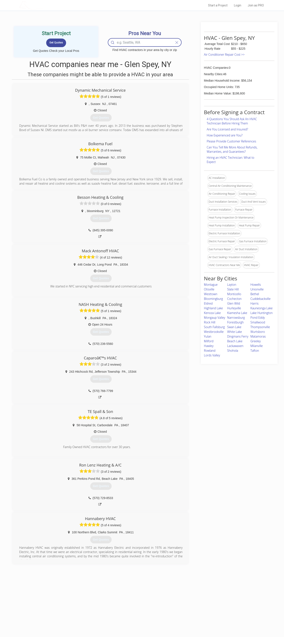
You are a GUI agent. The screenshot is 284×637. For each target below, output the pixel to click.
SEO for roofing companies (207, 620)
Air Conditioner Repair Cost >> (224, 54)
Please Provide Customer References (231, 141)
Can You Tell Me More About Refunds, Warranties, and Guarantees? (232, 149)
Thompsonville (260, 327)
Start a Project (218, 5)
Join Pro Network (130, 600)
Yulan (208, 336)
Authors (196, 610)
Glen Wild (233, 303)
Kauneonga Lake (261, 308)
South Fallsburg (214, 327)
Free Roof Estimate (72, 615)
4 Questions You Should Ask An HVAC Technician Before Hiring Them (232, 121)
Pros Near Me (68, 605)
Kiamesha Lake (237, 313)
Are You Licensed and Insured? (227, 129)
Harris (254, 303)
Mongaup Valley (214, 318)
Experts (124, 605)
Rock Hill (209, 322)
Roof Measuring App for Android (138, 620)
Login (237, 5)
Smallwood (257, 322)
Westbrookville (214, 332)
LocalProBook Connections (207, 615)
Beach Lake (235, 341)
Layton (231, 285)
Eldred (208, 303)
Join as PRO (256, 5)
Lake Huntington (261, 313)
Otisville (209, 289)
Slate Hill (233, 289)
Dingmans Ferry (237, 336)
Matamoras (258, 336)
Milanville (256, 346)
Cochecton (234, 299)
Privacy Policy (199, 605)
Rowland (210, 350)
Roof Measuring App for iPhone (138, 615)
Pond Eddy (257, 318)
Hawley (209, 346)
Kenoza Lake (212, 313)
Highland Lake (213, 308)
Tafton (254, 350)
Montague (211, 285)
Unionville (257, 289)
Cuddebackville (260, 299)
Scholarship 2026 (201, 600)
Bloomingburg (213, 299)
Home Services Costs (73, 600)
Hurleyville (234, 308)
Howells (255, 285)
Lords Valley (212, 355)
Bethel (254, 294)
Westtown (210, 294)
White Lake (234, 332)
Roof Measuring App (132, 610)
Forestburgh (235, 322)
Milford (209, 341)
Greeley (255, 341)
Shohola (232, 350)
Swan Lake (234, 327)
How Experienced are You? (225, 135)
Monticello (234, 294)
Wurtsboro (257, 332)
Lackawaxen (235, 346)
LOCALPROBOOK (44, 5)
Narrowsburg (236, 318)
